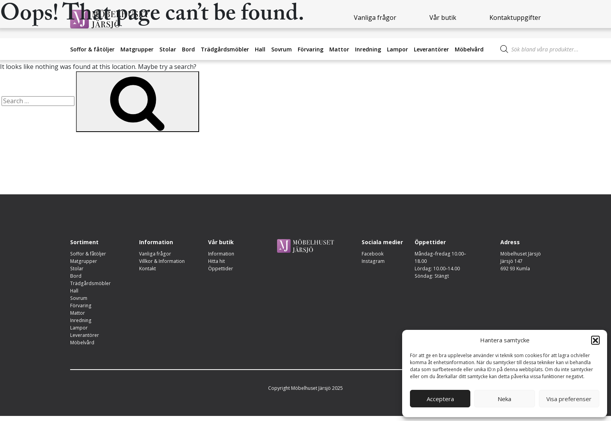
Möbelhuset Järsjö (521, 253)
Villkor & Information (162, 261)
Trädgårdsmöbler (225, 49)
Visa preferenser (569, 399)
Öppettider (220, 269)
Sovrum (281, 49)
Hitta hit (216, 261)
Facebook (372, 253)
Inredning (368, 49)
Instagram (373, 261)
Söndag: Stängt (431, 277)
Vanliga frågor (154, 253)
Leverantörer (431, 49)
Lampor (397, 49)
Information (221, 253)
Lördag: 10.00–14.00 (437, 269)
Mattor (339, 49)
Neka (504, 399)
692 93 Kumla (516, 269)
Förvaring (310, 49)
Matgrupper (137, 49)
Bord (188, 49)
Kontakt (147, 269)
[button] (595, 340)
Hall (260, 49)
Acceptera (440, 399)
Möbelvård (469, 49)
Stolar (167, 49)
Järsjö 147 (512, 261)
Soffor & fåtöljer (92, 49)
